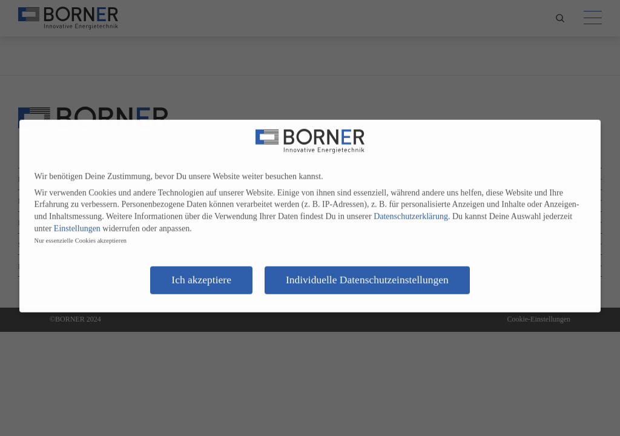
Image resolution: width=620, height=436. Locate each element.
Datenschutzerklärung (411, 211)
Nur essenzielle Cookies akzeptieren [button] (81, 236)
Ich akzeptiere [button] (201, 275)
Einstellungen (77, 223)
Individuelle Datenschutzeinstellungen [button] (367, 275)
